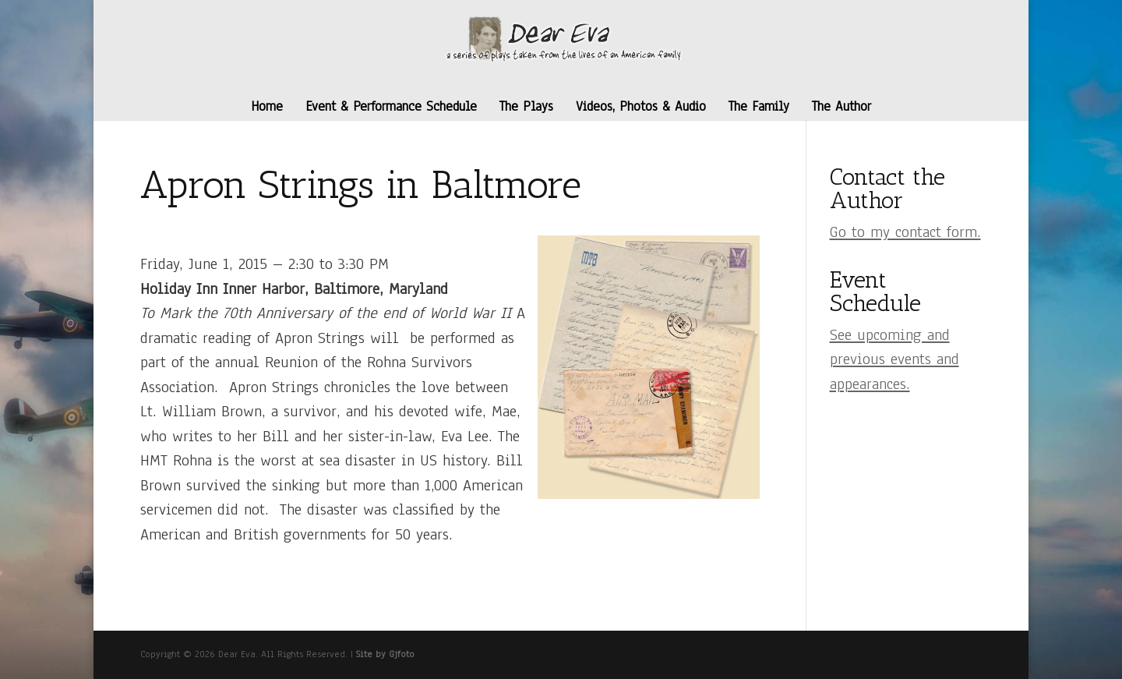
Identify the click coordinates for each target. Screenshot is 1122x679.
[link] (563, 37)
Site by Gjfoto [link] (385, 654)
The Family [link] (759, 106)
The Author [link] (841, 106)
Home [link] (267, 106)
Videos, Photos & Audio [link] (641, 106)
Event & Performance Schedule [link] (391, 106)
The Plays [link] (526, 106)
